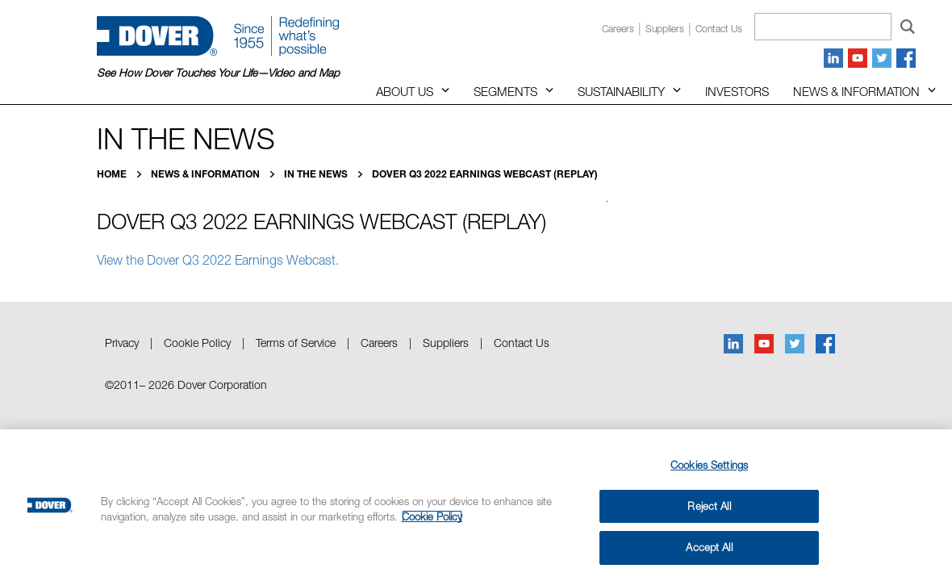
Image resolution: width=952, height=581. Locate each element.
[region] (476, 505)
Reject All (708, 505)
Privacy (122, 342)
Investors (737, 91)
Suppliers (664, 29)
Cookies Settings (709, 464)
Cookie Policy (197, 342)
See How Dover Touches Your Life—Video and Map (218, 72)
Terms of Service (296, 342)
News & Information (856, 91)
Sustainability (621, 91)
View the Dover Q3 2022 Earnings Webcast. (218, 260)
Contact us (718, 29)
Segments (505, 91)
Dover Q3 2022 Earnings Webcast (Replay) (485, 174)
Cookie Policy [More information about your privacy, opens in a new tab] (432, 516)
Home (113, 174)
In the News (317, 174)
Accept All (709, 547)
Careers (618, 29)
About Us (404, 91)
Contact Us (521, 342)
